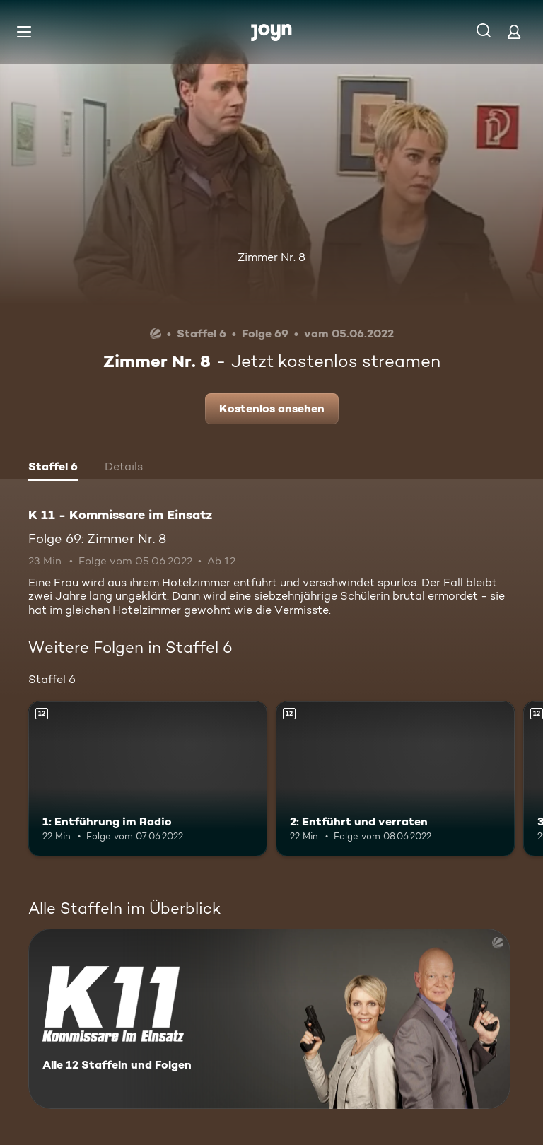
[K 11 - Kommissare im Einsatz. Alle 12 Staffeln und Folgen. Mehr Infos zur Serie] (269, 1019)
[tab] (53, 468)
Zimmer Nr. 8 (271, 257)
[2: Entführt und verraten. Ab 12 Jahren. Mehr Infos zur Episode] (395, 778)
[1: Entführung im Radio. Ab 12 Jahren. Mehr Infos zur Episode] (147, 778)
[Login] (514, 31)
